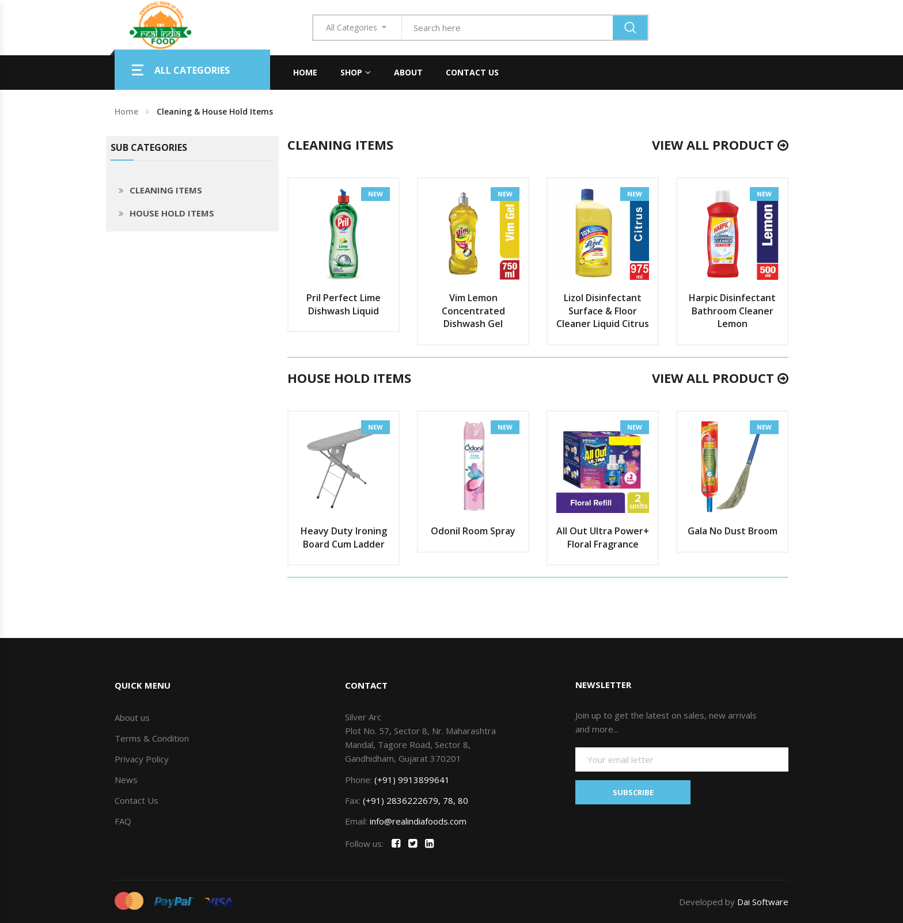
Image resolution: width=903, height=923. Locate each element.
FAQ (123, 821)
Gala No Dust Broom (732, 531)
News (126, 779)
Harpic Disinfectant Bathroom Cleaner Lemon (732, 311)
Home (305, 72)
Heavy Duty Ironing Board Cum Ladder (344, 537)
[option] (343, 255)
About (408, 72)
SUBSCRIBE (633, 792)
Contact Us (472, 72)
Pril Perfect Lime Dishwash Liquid (343, 304)
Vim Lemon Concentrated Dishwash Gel (473, 311)
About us (132, 717)
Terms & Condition (152, 738)
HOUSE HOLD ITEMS (172, 213)
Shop (351, 72)
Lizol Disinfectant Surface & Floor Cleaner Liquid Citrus (602, 311)
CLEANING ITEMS (166, 190)
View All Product (720, 144)
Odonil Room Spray (473, 531)
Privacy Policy (142, 759)
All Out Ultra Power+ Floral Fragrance (602, 537)
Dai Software (762, 901)
